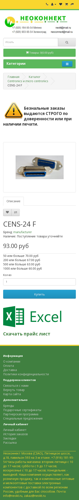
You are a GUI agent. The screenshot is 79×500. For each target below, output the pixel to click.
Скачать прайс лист (26, 334)
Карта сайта (12, 394)
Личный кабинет (15, 430)
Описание (13, 201)
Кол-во (7, 275)
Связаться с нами (15, 386)
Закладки (9, 438)
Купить (39, 294)
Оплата (8, 366)
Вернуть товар (14, 390)
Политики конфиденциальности (26, 374)
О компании (11, 361)
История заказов (15, 434)
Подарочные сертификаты (22, 410)
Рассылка (10, 442)
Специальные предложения (23, 418)
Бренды (8, 406)
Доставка (10, 370)
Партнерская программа (20, 414)
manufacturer (22, 232)
